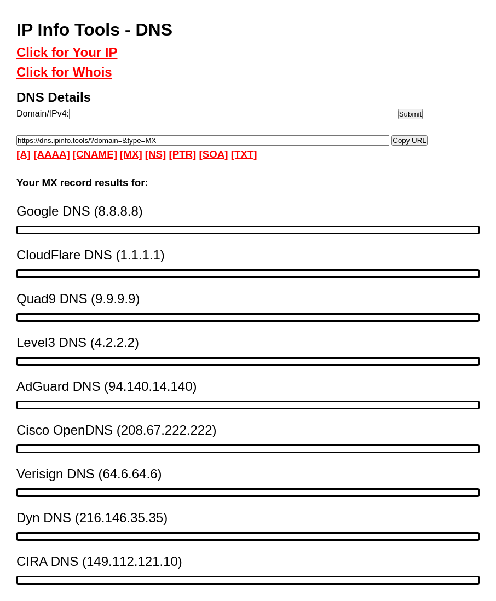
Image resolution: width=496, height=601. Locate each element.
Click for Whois (64, 72)
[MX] (131, 154)
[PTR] (182, 154)
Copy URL (409, 140)
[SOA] (213, 154)
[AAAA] (51, 154)
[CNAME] (95, 154)
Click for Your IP (67, 52)
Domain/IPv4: (42, 113)
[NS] (155, 154)
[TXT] (244, 154)
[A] (23, 154)
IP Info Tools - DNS (94, 29)
